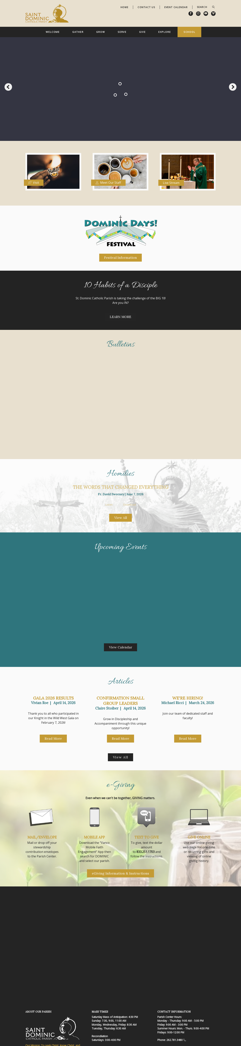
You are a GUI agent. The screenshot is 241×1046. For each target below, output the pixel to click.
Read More (53, 738)
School (189, 32)
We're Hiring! (187, 698)
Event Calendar (176, 7)
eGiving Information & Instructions (120, 873)
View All (120, 517)
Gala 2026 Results (53, 698)
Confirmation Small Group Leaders (120, 700)
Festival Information (120, 257)
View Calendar (120, 647)
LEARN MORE (120, 317)
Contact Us (146, 7)
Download (129, 504)
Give (142, 32)
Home (124, 7)
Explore (164, 32)
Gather (77, 32)
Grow (100, 32)
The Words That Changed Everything (120, 487)
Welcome (53, 32)
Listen (109, 504)
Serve (122, 32)
